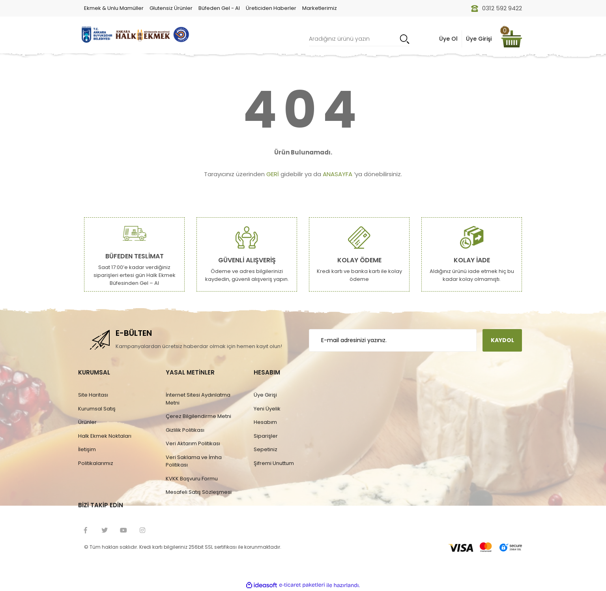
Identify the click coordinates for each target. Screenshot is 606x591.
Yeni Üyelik (267, 408)
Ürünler (87, 422)
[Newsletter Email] (393, 340)
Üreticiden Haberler (271, 8)
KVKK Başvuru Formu (192, 478)
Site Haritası (93, 395)
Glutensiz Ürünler (171, 8)
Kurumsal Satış (97, 408)
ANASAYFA (337, 174)
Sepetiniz (265, 449)
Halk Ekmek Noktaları (104, 436)
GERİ (272, 174)
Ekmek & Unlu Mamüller (114, 8)
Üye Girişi (265, 395)
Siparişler (266, 436)
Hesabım (265, 422)
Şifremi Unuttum (274, 463)
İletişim (87, 449)
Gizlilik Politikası (185, 430)
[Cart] (511, 38)
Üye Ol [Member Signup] (448, 39)
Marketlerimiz (319, 8)
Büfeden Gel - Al (219, 8)
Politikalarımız (95, 463)
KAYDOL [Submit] (502, 340)
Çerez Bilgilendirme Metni (198, 416)
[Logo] (134, 34)
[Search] (359, 39)
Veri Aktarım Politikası (193, 443)
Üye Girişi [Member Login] (479, 39)
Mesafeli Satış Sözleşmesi (199, 492)
